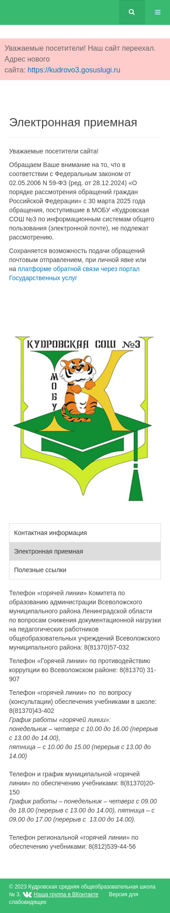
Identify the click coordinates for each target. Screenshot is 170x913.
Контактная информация (50, 532)
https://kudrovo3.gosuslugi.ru (74, 70)
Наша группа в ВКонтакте (66, 894)
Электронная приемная (48, 551)
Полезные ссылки (40, 570)
